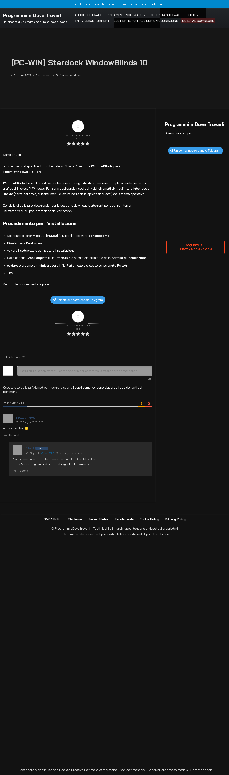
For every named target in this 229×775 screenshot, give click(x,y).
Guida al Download (199, 21)
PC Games (114, 15)
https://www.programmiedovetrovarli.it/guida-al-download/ (51, 464)
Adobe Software (88, 15)
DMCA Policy (52, 520)
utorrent (97, 206)
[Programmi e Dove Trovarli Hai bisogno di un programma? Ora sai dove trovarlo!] (35, 17)
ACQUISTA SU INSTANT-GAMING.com (195, 247)
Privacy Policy (175, 520)
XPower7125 (47, 454)
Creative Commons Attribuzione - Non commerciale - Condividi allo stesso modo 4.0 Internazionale (142, 771)
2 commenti (43, 75)
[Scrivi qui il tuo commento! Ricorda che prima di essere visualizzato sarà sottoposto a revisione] (84, 371)
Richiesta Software (166, 15)
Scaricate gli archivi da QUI (26, 236)
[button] (145, 15)
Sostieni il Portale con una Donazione (146, 21)
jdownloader (42, 206)
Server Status (98, 520)
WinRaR (22, 211)
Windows (75, 75)
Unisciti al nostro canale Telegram (77, 300)
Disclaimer (75, 520)
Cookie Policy (149, 520)
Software (62, 75)
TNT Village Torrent (92, 21)
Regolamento (124, 520)
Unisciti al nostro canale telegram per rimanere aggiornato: (114, 4)
